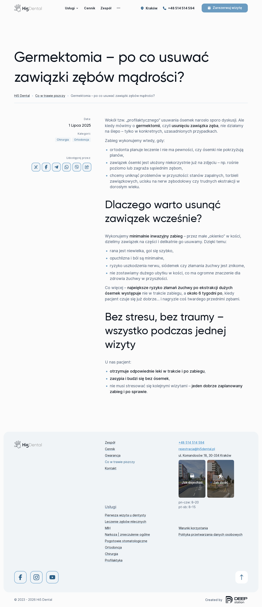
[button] (152, 8)
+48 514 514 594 (181, 8)
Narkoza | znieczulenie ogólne (127, 534)
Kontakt (110, 468)
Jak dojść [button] (220, 479)
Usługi (71, 8)
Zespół (105, 8)
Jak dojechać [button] (192, 479)
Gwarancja (112, 455)
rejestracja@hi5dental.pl (197, 449)
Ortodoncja (81, 139)
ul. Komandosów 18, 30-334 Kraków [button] (205, 455)
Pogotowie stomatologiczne (126, 541)
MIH (107, 528)
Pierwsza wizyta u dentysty (125, 515)
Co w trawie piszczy (50, 96)
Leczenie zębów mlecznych (125, 521)
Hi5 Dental (22, 96)
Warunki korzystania (193, 528)
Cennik (89, 8)
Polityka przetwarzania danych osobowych (210, 534)
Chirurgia (63, 139)
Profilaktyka (113, 560)
